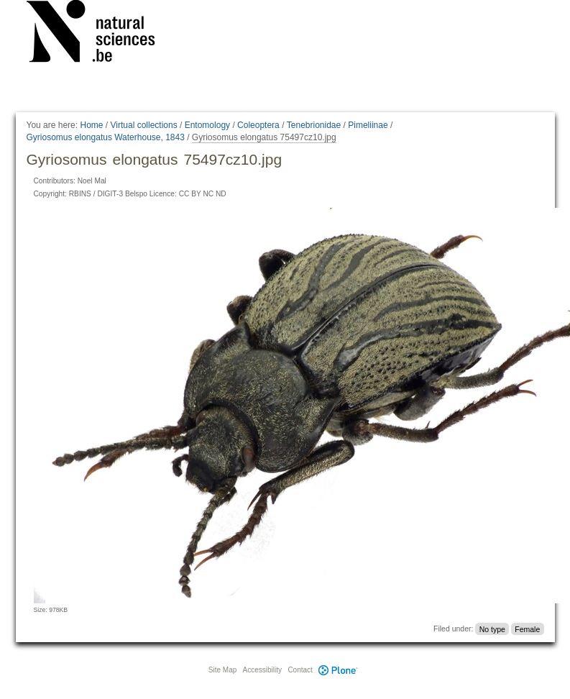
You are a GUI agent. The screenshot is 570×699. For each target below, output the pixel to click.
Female (527, 628)
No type (492, 628)
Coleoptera (258, 125)
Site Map (222, 670)
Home (91, 125)
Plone (338, 670)
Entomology (207, 125)
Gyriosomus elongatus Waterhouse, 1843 (106, 137)
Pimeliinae (367, 125)
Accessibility (262, 670)
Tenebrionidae (314, 125)
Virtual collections (144, 125)
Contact (300, 670)
